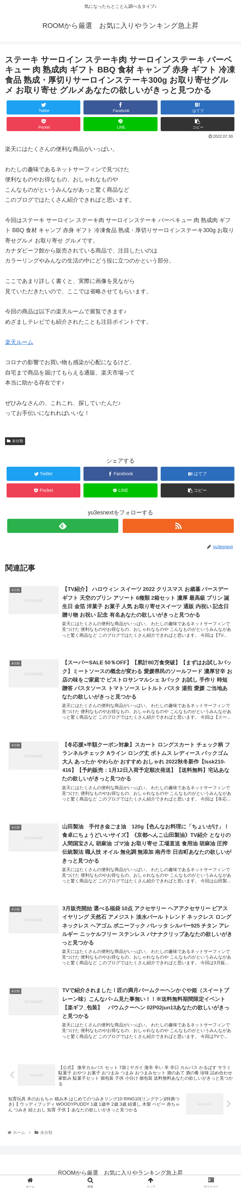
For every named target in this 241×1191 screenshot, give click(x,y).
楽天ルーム (19, 342)
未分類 (15, 441)
